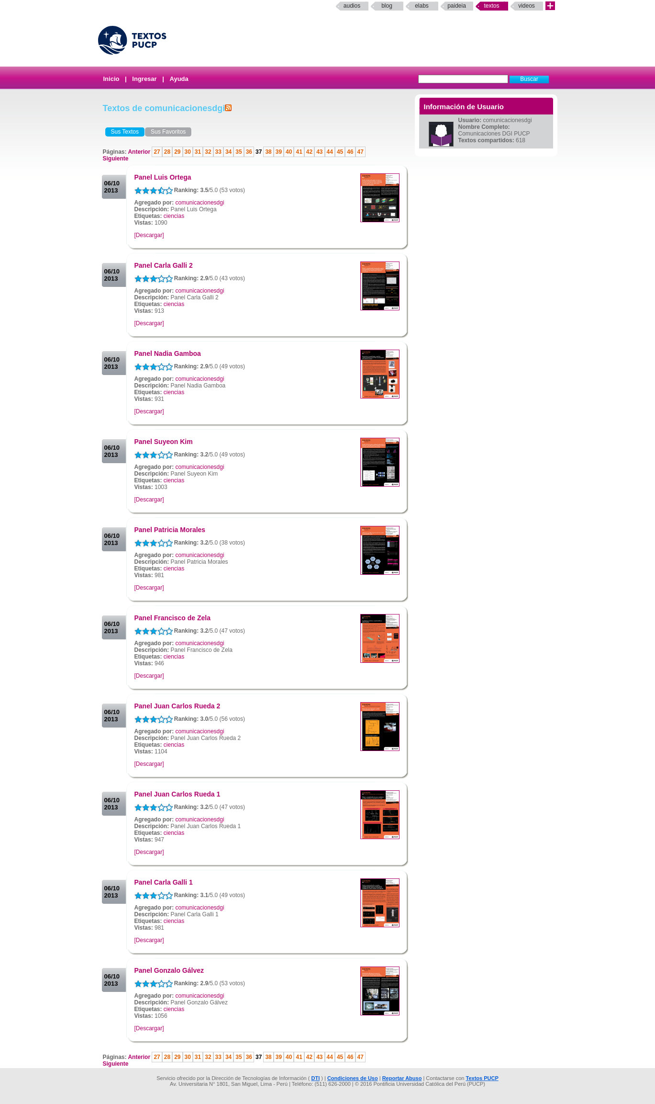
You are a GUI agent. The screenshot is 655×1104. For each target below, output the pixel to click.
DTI (315, 1078)
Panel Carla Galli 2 (163, 265)
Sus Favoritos (168, 131)
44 (330, 151)
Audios (352, 5)
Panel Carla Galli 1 (163, 882)
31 (198, 151)
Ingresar (144, 78)
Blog (386, 5)
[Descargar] (149, 235)
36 (249, 151)
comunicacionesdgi (200, 202)
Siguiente (116, 158)
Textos (491, 5)
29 (177, 151)
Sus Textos (125, 131)
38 (268, 151)
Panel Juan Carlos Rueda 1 (177, 794)
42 (309, 151)
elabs (422, 5)
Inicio (111, 78)
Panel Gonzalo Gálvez (169, 970)
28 (167, 151)
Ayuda (179, 78)
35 (238, 151)
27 (157, 151)
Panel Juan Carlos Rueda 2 (177, 706)
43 (319, 151)
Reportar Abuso (402, 1078)
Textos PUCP (482, 1078)
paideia (456, 5)
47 (360, 151)
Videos (526, 5)
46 (350, 151)
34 (228, 151)
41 (299, 151)
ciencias (174, 216)
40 (289, 151)
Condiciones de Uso (352, 1078)
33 (218, 151)
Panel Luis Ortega (162, 177)
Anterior (140, 151)
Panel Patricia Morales (170, 530)
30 (188, 151)
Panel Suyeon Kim (163, 441)
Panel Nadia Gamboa (167, 353)
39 (279, 151)
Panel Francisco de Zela (172, 618)
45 (340, 151)
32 (208, 151)
